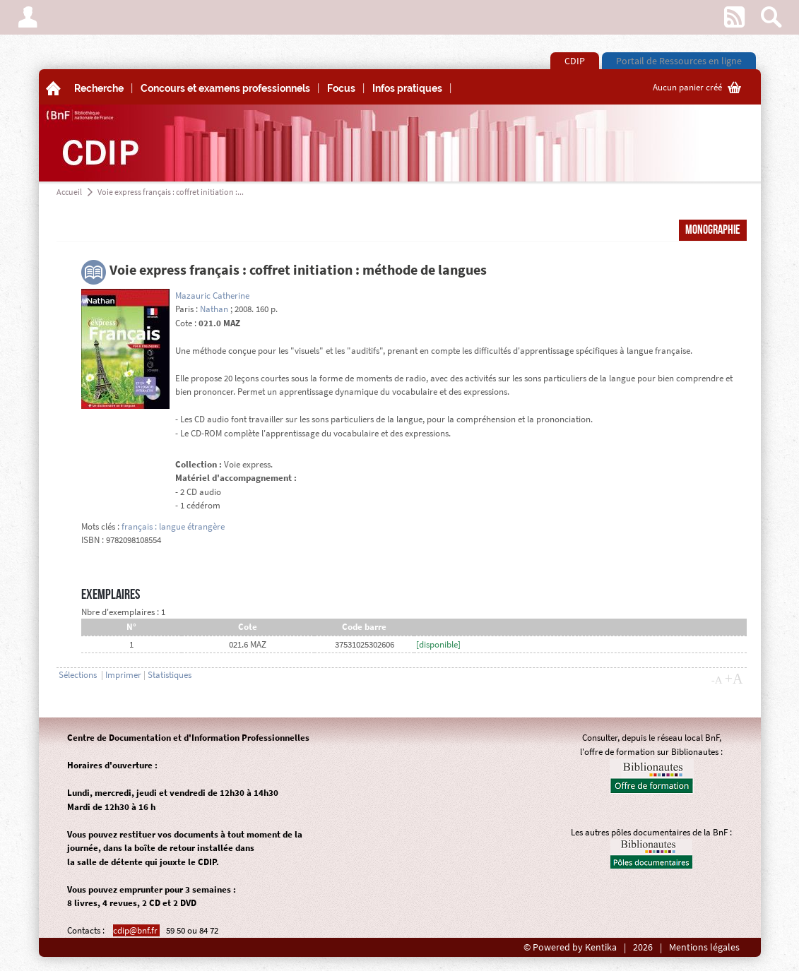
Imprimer (123, 675)
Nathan (214, 309)
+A (734, 678)
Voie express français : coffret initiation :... (170, 191)
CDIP (574, 60)
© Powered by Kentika (570, 947)
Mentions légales (704, 947)
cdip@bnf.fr (136, 930)
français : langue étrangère (173, 526)
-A (717, 680)
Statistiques (169, 675)
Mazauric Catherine (212, 296)
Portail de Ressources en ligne (679, 60)
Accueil (69, 191)
